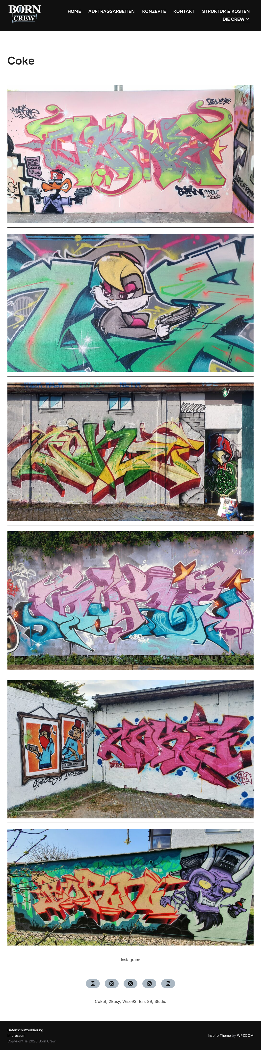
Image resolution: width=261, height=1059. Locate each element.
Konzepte (154, 11)
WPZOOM (245, 1035)
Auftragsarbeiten (111, 11)
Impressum (16, 1035)
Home (74, 11)
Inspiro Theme (219, 1035)
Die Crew (236, 19)
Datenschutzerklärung (25, 1030)
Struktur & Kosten (226, 11)
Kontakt (184, 11)
